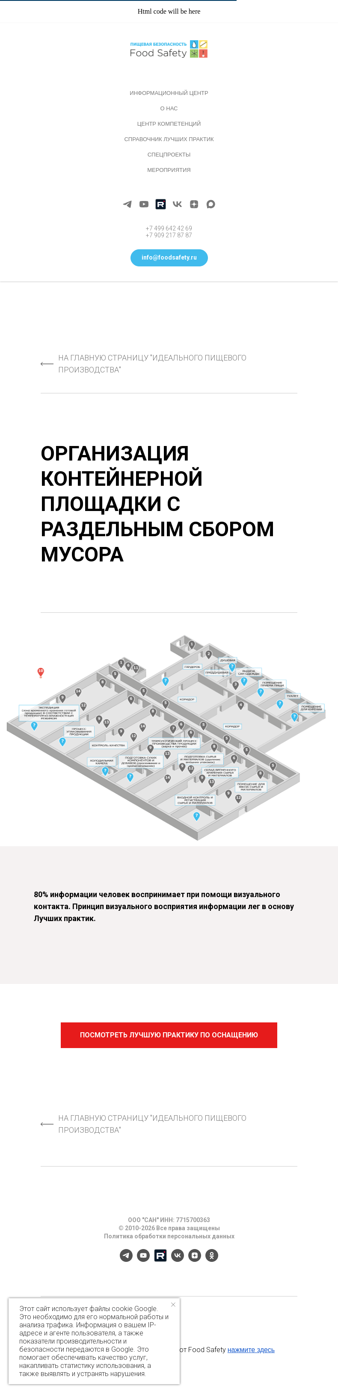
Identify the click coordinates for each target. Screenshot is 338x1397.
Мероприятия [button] (168, 170)
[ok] (211, 1259)
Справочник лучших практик (168, 139)
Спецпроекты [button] (169, 154)
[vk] (177, 204)
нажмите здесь (251, 1349)
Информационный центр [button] (169, 93)
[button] (169, 257)
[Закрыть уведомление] (173, 1304)
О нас (169, 108)
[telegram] (127, 204)
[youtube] (144, 204)
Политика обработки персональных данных (169, 1236)
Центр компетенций (169, 124)
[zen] (194, 204)
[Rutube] (160, 204)
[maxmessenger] (210, 204)
